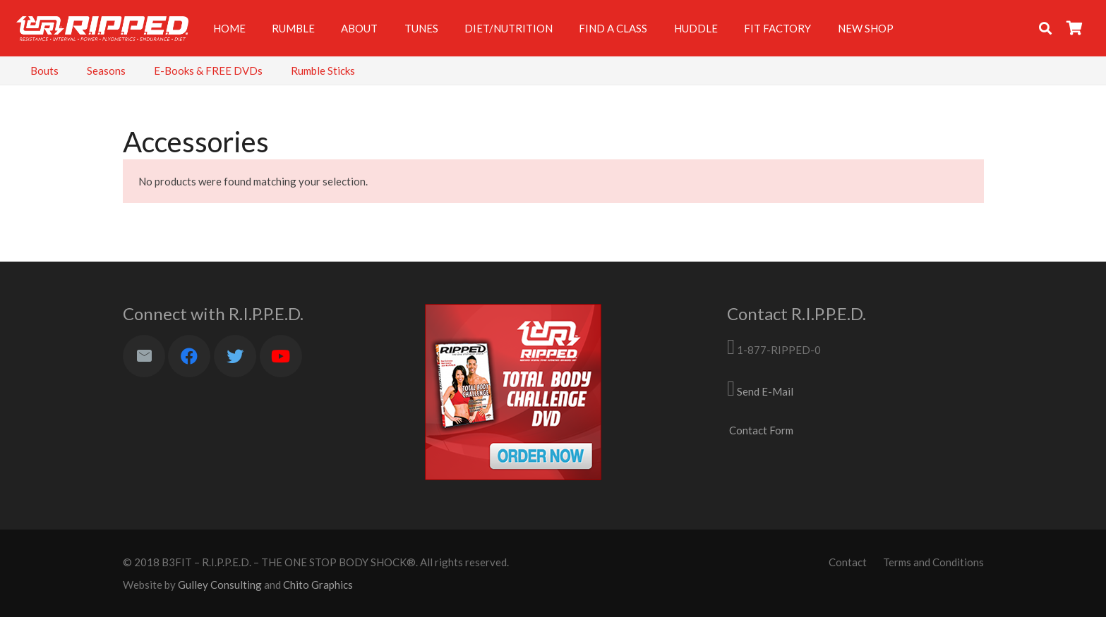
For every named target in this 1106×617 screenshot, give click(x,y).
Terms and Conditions (933, 562)
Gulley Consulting (220, 584)
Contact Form (761, 430)
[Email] (144, 356)
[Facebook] (189, 356)
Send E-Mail (765, 391)
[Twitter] (235, 356)
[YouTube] (281, 356)
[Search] (1045, 28)
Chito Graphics (318, 584)
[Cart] (1074, 28)
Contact (848, 562)
